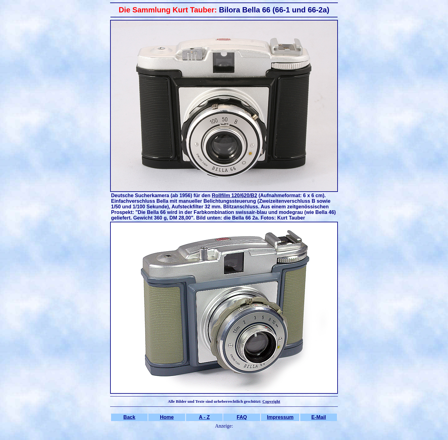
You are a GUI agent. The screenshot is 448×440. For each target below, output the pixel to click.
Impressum (280, 417)
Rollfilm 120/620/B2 (234, 195)
